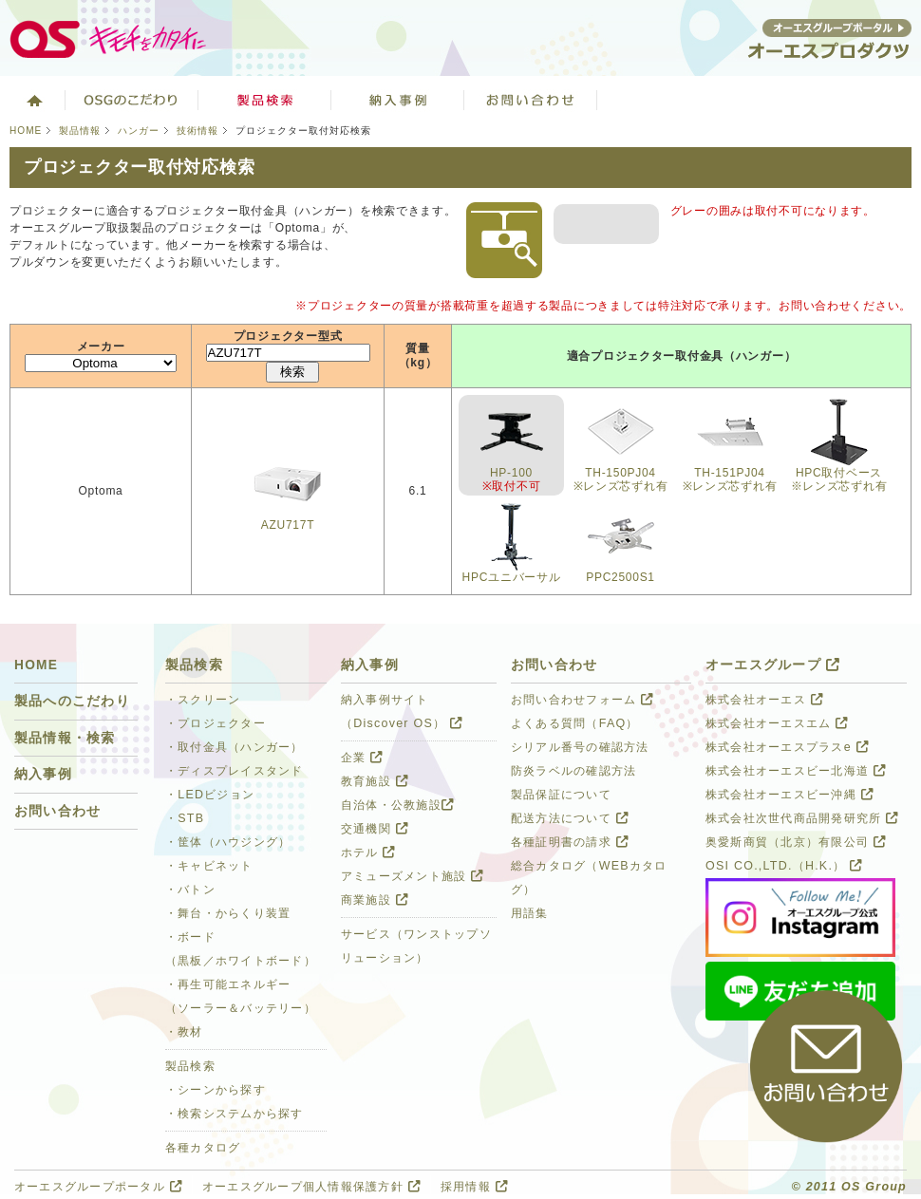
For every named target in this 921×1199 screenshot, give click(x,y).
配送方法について (570, 818)
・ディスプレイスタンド (234, 770)
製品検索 (264, 100)
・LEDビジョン (209, 794)
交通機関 (374, 828)
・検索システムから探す (234, 1113)
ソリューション (397, 100)
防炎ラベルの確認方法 (573, 770)
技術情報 (197, 130)
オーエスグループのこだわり (132, 100)
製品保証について (561, 794)
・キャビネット (209, 865)
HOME (25, 130)
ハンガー (139, 130)
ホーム (33, 100)
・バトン (190, 889)
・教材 (184, 1032)
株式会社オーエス (764, 699)
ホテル (368, 852)
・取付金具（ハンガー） (234, 747)
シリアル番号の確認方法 (580, 747)
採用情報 (474, 1186)
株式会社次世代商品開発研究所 (801, 818)
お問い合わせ (530, 100)
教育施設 (374, 781)
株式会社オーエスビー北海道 (795, 770)
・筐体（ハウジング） (228, 842)
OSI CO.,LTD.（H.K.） (783, 865)
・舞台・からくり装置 (228, 913)
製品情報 (80, 130)
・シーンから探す (215, 1089)
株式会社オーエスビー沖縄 (789, 794)
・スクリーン (203, 699)
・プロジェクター (215, 723)
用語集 (530, 913)
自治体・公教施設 (397, 805)
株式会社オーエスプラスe (787, 747)
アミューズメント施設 (412, 876)
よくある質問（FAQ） (575, 723)
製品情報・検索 (65, 738)
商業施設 (374, 900)
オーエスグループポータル (98, 1186)
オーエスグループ (772, 665)
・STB (184, 818)
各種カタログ (203, 1147)
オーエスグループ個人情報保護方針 (311, 1186)
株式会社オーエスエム (776, 723)
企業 (362, 757)
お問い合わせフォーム (582, 699)
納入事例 (43, 774)
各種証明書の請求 (570, 842)
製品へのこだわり (72, 701)
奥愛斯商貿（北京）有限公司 (795, 842)
